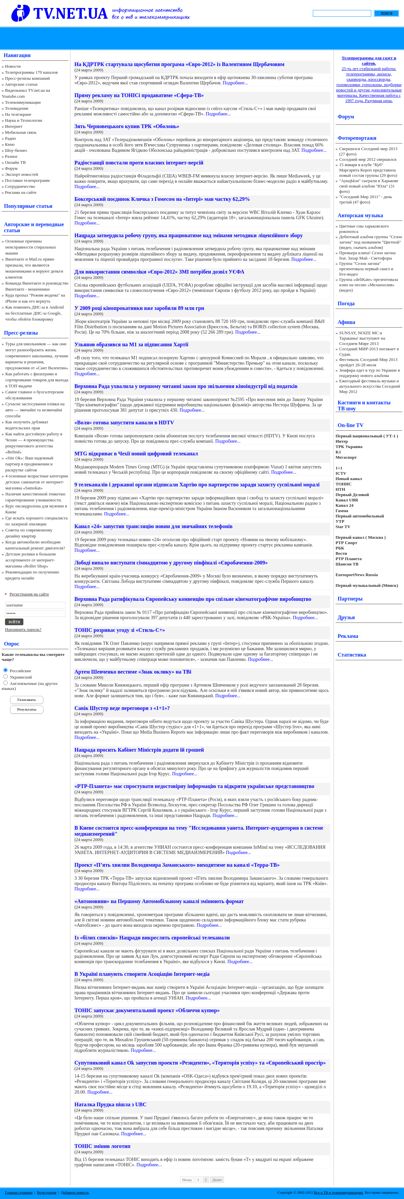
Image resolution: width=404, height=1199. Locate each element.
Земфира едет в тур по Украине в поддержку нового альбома (369, 373)
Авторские (17, 224)
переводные (49, 224)
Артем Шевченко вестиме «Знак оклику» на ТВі (132, 672)
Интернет (14, 126)
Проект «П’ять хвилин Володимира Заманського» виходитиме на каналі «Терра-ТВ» (177, 865)
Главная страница (18, 1192)
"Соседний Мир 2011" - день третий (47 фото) (365, 199)
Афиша (346, 322)
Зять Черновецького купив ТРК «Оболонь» (126, 126)
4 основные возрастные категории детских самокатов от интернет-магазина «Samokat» (36, 481)
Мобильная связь (20, 132)
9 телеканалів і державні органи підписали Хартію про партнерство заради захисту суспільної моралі (197, 484)
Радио (10, 138)
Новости (13, 66)
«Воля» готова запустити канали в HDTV (124, 422)
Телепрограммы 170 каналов (31, 72)
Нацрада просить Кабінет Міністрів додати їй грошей (139, 750)
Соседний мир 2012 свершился (367, 159)
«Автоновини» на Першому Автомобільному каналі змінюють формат (159, 901)
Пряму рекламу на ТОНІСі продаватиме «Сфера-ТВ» (139, 95)
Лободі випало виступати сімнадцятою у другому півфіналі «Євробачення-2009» (171, 562)
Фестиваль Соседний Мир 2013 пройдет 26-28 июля (368, 362)
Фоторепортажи (357, 138)
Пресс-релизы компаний (27, 78)
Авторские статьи (21, 84)
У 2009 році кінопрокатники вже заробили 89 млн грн (139, 308)
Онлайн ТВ (15, 162)
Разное (11, 156)
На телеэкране (18, 114)
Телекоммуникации (23, 102)
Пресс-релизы (21, 333)
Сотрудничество (20, 186)
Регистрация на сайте (29, 593)
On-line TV (351, 425)
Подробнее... (235, 82)
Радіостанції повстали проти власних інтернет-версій (138, 162)
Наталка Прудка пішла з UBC (110, 1104)
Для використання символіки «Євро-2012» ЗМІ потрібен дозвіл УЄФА (159, 272)
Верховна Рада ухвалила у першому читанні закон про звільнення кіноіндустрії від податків (185, 386)
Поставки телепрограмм (27, 180)
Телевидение (17, 108)
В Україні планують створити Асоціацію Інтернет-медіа (142, 974)
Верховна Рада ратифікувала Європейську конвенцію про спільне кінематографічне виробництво (192, 599)
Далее (217, 1180)
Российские (20, 670)
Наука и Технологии (23, 120)
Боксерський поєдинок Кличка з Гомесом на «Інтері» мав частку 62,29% (162, 199)
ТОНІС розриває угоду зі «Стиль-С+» (119, 630)
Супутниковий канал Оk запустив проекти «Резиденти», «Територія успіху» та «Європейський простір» (200, 1063)
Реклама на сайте (21, 192)
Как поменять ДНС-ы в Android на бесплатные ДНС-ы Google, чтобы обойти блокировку (34, 313)
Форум (11, 168)
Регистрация (46, 1192)
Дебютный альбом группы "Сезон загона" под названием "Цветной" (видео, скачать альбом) (370, 242)
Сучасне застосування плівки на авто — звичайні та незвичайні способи (34, 409)
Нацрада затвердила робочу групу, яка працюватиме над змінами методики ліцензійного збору (188, 235)
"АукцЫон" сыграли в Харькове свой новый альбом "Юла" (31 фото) (368, 186)
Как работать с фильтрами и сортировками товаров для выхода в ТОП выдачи (36, 379)
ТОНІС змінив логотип (102, 1146)
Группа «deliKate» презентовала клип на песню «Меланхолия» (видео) (368, 285)
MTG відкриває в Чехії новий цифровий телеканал (136, 453)
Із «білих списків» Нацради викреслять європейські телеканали (152, 937)
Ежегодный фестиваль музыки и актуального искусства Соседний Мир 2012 (369, 386)
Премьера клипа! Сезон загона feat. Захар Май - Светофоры (367, 255)
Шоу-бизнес (16, 150)
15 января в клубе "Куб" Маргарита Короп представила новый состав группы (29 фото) (368, 170)
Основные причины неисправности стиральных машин (30, 247)
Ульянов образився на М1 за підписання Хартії (131, 344)
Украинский (20, 677)
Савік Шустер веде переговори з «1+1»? (122, 708)
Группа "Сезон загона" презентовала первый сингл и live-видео (366, 269)
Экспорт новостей (21, 174)
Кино (10, 144)
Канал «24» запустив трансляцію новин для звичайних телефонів (153, 526)
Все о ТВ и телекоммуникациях (338, 1192)
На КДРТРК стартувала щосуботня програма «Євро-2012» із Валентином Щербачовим (179, 64)
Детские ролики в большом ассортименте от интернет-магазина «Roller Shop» (30, 559)
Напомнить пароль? (23, 629)
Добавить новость (75, 1192)
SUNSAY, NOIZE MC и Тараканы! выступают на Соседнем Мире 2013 (362, 338)
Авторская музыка (360, 215)
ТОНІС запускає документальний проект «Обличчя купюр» (147, 1010)
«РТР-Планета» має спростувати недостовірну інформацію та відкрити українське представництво (194, 786)
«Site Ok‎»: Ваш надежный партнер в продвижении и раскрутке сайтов (29, 463)
